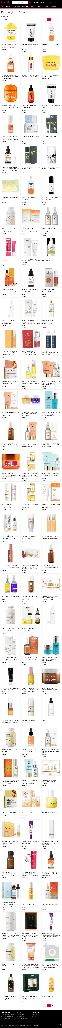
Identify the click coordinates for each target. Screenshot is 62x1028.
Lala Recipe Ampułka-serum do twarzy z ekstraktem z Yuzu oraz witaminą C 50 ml (30, 690)
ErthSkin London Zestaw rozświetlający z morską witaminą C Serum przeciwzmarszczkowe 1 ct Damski (50, 661)
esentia (6, 2)
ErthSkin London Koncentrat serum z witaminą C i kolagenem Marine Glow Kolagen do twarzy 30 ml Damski (51, 415)
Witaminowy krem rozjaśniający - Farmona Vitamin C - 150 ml (29, 720)
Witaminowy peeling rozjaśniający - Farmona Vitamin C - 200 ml (29, 536)
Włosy (23, 6)
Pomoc (3, 1020)
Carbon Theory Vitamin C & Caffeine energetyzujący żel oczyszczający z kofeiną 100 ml (31, 947)
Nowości (35, 2)
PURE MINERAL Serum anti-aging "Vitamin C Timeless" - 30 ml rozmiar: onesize (11, 782)
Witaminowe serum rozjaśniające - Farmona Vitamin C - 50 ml (9, 506)
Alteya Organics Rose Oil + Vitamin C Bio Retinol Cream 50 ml (51, 690)
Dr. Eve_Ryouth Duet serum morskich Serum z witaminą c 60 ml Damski (50, 352)
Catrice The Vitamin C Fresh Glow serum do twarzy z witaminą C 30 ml (50, 874)
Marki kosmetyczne (6, 1018)
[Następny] (59, 19)
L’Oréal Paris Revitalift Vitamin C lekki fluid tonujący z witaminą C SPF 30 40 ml (10, 107)
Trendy (45, 2)
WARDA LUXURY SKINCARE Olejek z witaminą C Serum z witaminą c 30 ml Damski (51, 444)
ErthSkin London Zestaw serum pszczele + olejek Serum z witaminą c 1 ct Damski (31, 383)
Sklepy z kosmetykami (7, 1016)
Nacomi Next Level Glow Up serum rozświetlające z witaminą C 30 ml (50, 843)
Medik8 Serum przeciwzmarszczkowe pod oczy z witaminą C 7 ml (9, 874)
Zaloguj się (35, 1016)
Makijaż (8, 6)
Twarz (2, 6)
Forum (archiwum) (22, 1018)
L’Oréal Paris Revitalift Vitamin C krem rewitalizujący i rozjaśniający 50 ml (11, 475)
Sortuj (4, 19)
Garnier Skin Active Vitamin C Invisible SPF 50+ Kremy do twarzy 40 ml (30, 506)
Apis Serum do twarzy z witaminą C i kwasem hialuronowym (29, 628)
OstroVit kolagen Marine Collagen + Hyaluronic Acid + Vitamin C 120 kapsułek (10, 230)
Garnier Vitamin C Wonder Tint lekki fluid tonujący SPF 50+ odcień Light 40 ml (10, 46)
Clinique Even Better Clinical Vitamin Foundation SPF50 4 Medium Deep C (30, 598)
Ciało (18, 6)
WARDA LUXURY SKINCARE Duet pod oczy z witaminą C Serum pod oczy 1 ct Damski (30, 782)
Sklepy (50, 2)
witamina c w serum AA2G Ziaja (51, 627)
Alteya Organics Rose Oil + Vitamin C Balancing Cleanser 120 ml (10, 444)
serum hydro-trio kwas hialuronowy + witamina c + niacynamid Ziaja (10, 322)
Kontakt (19, 1022)
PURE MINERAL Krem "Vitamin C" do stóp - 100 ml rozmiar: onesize (10, 690)
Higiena (28, 6)
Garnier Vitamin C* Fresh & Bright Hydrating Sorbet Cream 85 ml (50, 76)
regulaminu (35, 1025)
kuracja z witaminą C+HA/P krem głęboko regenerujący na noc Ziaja (31, 260)
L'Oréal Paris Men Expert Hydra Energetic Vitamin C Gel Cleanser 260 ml (10, 76)
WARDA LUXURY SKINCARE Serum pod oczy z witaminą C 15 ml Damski (50, 751)
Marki (40, 2)
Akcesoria (47, 6)
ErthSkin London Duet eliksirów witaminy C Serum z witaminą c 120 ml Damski (50, 536)
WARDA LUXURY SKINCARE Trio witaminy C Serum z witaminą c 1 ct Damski (51, 230)
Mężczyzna (40, 6)
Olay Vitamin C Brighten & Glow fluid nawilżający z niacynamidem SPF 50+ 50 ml (30, 886)
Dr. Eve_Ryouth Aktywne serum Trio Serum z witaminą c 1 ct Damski (11, 598)
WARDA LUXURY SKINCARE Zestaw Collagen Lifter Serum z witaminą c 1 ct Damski (51, 383)
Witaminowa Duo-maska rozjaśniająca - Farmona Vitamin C (49, 781)
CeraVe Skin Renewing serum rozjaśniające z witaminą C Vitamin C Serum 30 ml (50, 947)
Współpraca (35, 1015)
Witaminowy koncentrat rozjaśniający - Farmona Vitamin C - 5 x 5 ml (49, 598)
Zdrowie (53, 6)
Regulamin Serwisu (22, 1020)
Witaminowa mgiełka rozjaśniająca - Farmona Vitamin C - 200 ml (49, 322)
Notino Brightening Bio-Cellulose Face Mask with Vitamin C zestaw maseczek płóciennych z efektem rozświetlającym (30, 231)
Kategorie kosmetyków (7, 1015)
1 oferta (3, 51)
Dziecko (33, 6)
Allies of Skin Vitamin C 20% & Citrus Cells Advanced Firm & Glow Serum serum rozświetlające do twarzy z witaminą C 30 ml (10, 569)
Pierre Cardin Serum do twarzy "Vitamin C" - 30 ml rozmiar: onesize (9, 291)
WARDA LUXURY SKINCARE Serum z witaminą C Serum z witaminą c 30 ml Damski (11, 414)
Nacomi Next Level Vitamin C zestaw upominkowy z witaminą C (10, 843)
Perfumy (13, 6)
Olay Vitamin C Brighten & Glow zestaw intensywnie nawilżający (29, 414)
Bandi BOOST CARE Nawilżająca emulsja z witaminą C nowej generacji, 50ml (51, 506)
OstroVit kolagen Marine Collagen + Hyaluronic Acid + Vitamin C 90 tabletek (10, 628)
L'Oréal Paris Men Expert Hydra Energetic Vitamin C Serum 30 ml (29, 107)
